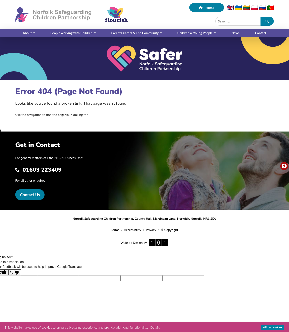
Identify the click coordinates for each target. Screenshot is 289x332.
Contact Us (30, 194)
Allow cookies (272, 327)
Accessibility (132, 230)
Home (206, 7)
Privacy (151, 230)
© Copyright (169, 230)
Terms (115, 230)
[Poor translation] (14, 272)
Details (155, 327)
